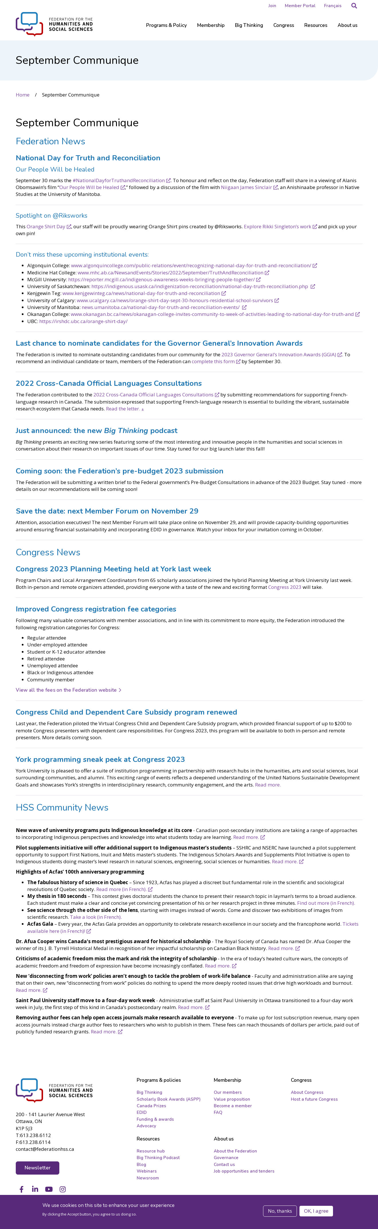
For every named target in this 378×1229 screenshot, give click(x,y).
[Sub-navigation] (166, 28)
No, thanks (280, 1211)
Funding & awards (155, 1121)
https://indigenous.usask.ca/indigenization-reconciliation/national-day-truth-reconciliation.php (200, 286)
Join (272, 6)
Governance (226, 1159)
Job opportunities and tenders (244, 1172)
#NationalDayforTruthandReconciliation (119, 180)
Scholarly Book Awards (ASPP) (169, 1100)
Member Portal (300, 6)
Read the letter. (123, 408)
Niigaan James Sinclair (246, 187)
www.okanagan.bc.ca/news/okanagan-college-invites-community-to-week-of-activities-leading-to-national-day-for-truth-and (212, 313)
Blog (141, 1166)
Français (333, 6)
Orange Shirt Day (46, 226)
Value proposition (232, 1100)
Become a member (233, 1107)
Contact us (224, 1166)
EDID (142, 1114)
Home (23, 94)
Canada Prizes (151, 1107)
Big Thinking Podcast (158, 1159)
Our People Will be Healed (89, 187)
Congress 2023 (284, 586)
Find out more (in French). (326, 902)
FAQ (218, 1114)
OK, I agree (316, 1211)
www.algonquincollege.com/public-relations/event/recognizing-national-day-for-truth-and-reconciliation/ (191, 265)
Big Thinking (149, 1094)
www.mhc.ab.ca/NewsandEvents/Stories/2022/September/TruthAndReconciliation (170, 272)
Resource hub (151, 1152)
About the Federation (235, 1152)
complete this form (213, 361)
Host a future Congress (314, 1100)
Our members (228, 1094)
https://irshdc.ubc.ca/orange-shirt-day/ (83, 320)
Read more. (268, 784)
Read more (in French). (121, 889)
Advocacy (146, 1127)
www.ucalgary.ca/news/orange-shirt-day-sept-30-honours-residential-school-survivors (175, 299)
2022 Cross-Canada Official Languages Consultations (153, 394)
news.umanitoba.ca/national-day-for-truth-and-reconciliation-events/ (161, 307)
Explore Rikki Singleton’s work (277, 226)
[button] (354, 5)
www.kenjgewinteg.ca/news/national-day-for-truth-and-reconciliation (141, 293)
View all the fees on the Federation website (66, 690)
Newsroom (148, 1179)
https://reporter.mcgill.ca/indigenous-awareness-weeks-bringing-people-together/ (161, 279)
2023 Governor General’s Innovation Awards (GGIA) (279, 354)
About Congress (307, 1094)
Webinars (147, 1172)
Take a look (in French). (96, 916)
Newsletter (38, 1168)
